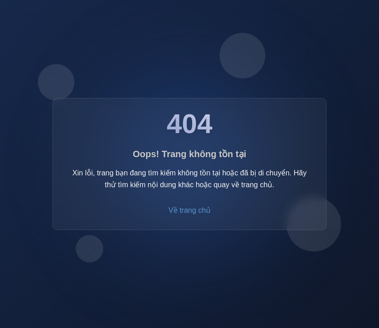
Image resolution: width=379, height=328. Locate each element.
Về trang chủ (189, 211)
